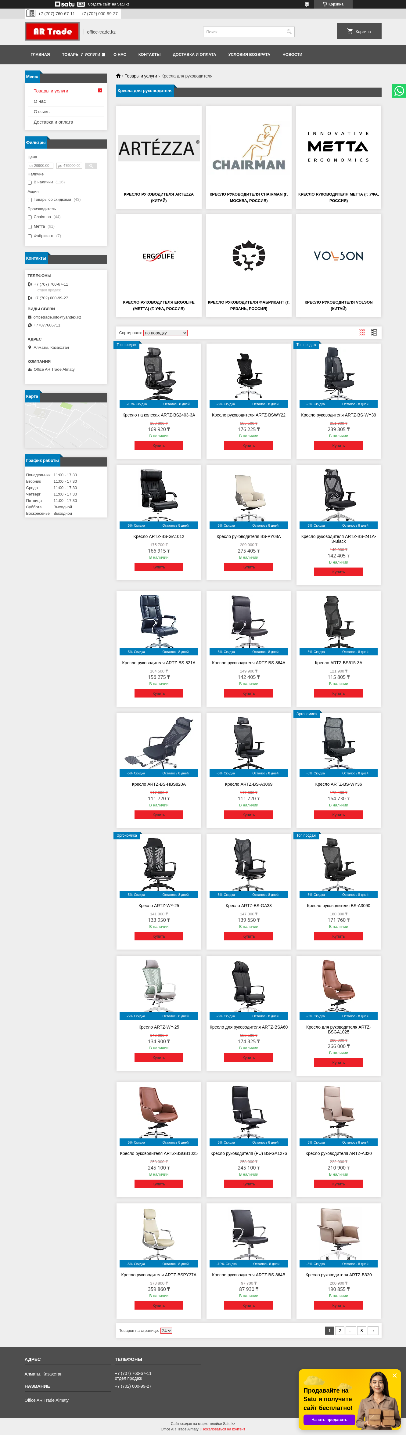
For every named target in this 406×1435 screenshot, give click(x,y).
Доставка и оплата (194, 54)
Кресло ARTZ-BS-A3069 (249, 784)
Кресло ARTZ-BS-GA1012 (159, 536)
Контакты (149, 54)
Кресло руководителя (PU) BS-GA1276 (248, 1153)
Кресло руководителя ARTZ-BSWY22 (249, 415)
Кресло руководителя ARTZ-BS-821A (159, 662)
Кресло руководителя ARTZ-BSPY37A (158, 1274)
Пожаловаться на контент (223, 1429)
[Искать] (289, 32)
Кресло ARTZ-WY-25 (158, 905)
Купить (159, 445)
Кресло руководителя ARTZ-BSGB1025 (159, 1153)
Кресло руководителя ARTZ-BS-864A (248, 662)
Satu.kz (229, 1424)
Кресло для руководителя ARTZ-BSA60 (249, 1027)
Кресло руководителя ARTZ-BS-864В (248, 1274)
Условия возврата (249, 54)
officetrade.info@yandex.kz (57, 317)
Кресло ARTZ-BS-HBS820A (159, 784)
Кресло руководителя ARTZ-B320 (339, 1274)
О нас (119, 54)
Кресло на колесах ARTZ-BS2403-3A (159, 415)
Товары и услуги (81, 54)
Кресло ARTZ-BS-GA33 (249, 905)
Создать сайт (99, 4)
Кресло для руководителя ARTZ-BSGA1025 (338, 1029)
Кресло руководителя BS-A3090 (338, 905)
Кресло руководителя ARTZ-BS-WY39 (338, 415)
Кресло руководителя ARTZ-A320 (339, 1153)
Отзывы (42, 111)
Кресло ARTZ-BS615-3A (338, 662)
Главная (40, 54)
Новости (292, 54)
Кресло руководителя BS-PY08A (249, 536)
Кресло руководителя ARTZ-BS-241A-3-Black (338, 539)
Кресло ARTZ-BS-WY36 (338, 784)
